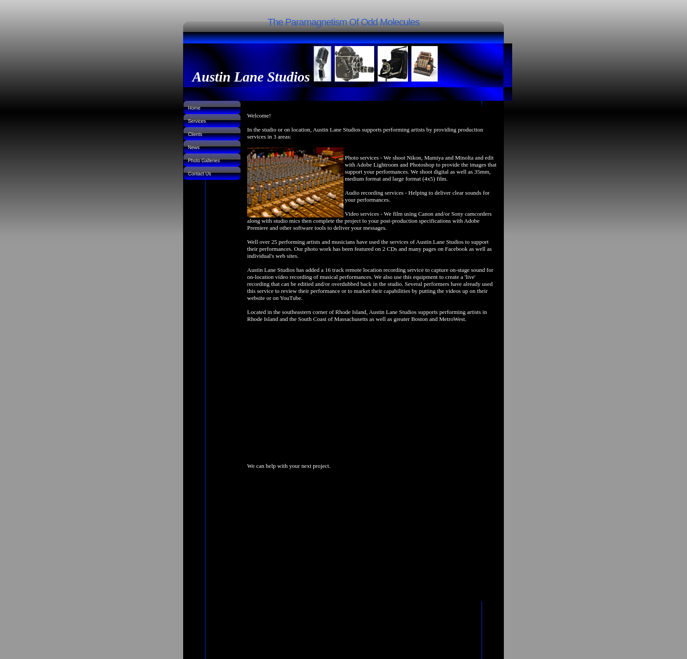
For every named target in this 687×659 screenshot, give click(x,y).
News (194, 147)
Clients (195, 134)
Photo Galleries (204, 160)
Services (197, 121)
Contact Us (199, 173)
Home (194, 107)
